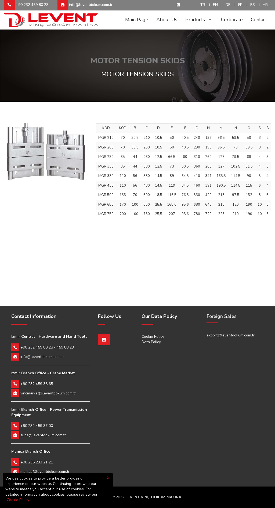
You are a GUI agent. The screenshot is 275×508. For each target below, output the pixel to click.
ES (252, 4)
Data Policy (151, 341)
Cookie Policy (153, 336)
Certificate (232, 19)
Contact (259, 19)
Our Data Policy (159, 316)
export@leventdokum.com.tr (231, 335)
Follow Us (109, 316)
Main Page (136, 19)
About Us (166, 19)
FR (240, 4)
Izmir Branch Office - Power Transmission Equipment (49, 412)
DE (228, 4)
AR (265, 4)
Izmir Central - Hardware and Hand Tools (49, 336)
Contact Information (33, 316)
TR (202, 4)
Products (199, 19)
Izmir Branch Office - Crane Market (43, 373)
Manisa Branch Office (30, 451)
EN (215, 4)
